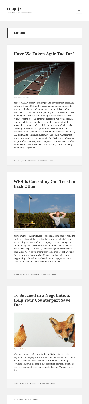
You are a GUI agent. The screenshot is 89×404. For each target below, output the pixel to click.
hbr (51, 161)
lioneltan (32, 161)
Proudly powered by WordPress (26, 399)
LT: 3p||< (14, 9)
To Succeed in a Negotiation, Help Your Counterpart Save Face (42, 300)
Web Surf (43, 161)
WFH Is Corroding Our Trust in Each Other (44, 184)
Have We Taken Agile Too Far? (44, 53)
